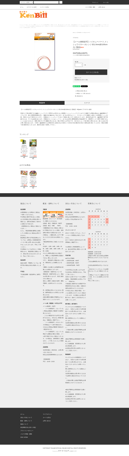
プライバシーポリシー (26, 430)
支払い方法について (26, 417)
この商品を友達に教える (80, 91)
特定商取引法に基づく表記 (81, 79)
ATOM (26, 437)
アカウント (94, 2)
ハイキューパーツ (86, 32)
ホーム (21, 7)
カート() (105, 2)
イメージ (87, 103)
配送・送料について (26, 421)
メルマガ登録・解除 (89, 7)
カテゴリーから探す (31, 7)
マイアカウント (47, 414)
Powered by (64, 451)
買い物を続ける (78, 96)
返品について (78, 77)
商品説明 (42, 103)
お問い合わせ (100, 7)
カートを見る (47, 417)
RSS (21, 437)
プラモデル (79, 32)
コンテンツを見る (43, 7)
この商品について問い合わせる (81, 93)
